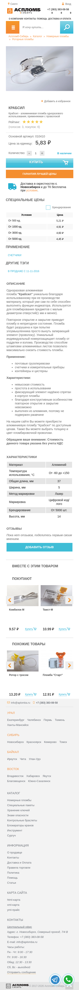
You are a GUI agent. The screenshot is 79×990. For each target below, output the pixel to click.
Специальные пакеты (21, 805)
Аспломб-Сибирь (18, 36)
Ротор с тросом (18, 675)
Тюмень (60, 719)
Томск (63, 742)
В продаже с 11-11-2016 (23, 271)
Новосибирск (15, 742)
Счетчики (14, 255)
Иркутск (12, 759)
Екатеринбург (15, 719)
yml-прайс (13, 909)
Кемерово (50, 742)
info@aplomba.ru (20, 702)
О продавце (14, 852)
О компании (16, 19)
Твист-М (48, 609)
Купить (49, 163)
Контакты (30, 19)
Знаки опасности (17, 815)
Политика (13, 872)
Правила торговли (18, 867)
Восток (13, 769)
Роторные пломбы (23, 39)
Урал (11, 713)
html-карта (13, 899)
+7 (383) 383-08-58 (58, 9)
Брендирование (61, 207)
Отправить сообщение (21, 972)
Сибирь (13, 735)
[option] (39, 68)
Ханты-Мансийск (17, 725)
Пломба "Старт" (53, 675)
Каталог (37, 36)
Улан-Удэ (34, 759)
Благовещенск (16, 781)
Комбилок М (16, 609)
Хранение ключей (18, 810)
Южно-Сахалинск (39, 781)
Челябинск (34, 719)
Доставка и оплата (59, 19)
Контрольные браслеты (22, 820)
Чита (23, 759)
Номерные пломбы (57, 36)
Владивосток (15, 776)
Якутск (47, 776)
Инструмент (14, 830)
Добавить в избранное (57, 101)
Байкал (13, 752)
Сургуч (11, 835)
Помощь (42, 19)
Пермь (48, 719)
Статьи (11, 882)
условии (31, 190)
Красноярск (34, 742)
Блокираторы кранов (20, 825)
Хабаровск (33, 776)
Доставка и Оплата (19, 862)
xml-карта (13, 904)
